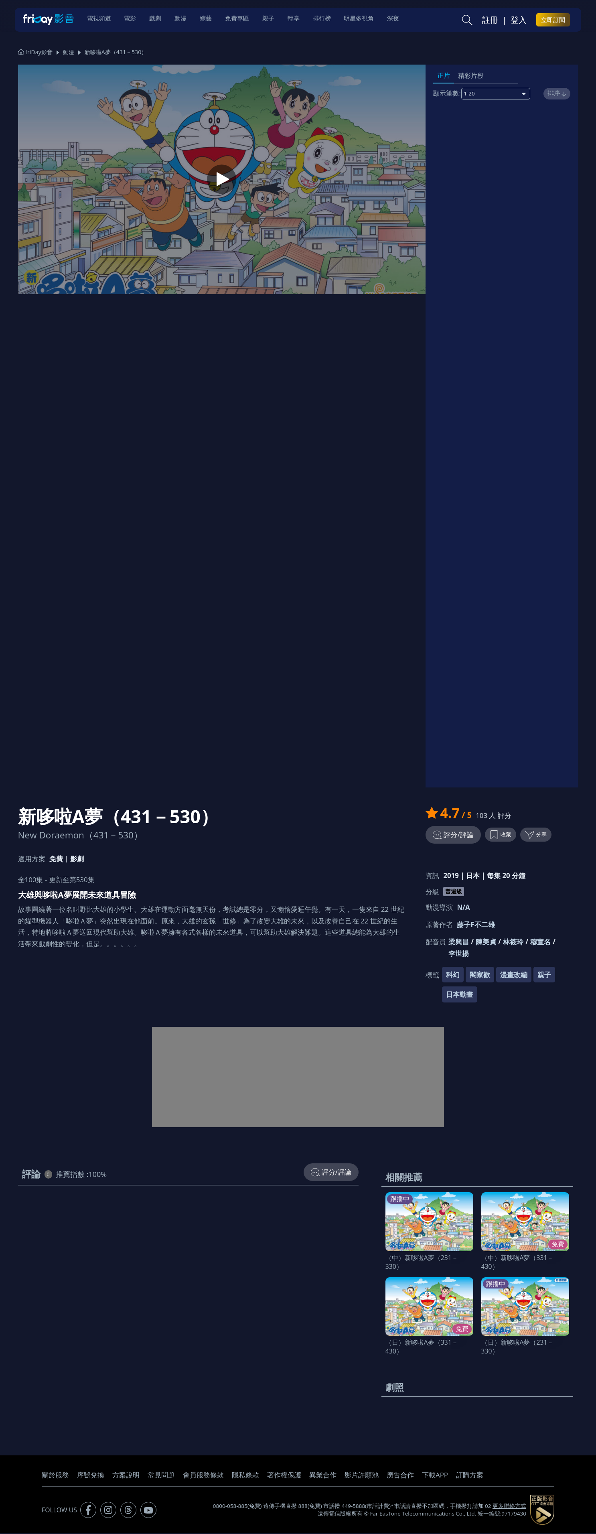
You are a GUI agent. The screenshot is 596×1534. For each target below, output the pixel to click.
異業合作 (323, 1476)
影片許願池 (362, 1476)
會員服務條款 (203, 1476)
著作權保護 (284, 1476)
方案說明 (126, 1476)
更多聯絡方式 (509, 1507)
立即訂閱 (553, 20)
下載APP (435, 1476)
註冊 (490, 20)
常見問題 (161, 1476)
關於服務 (55, 1476)
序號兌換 (90, 1476)
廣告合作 (400, 1476)
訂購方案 (469, 1476)
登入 (519, 20)
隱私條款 (245, 1476)
